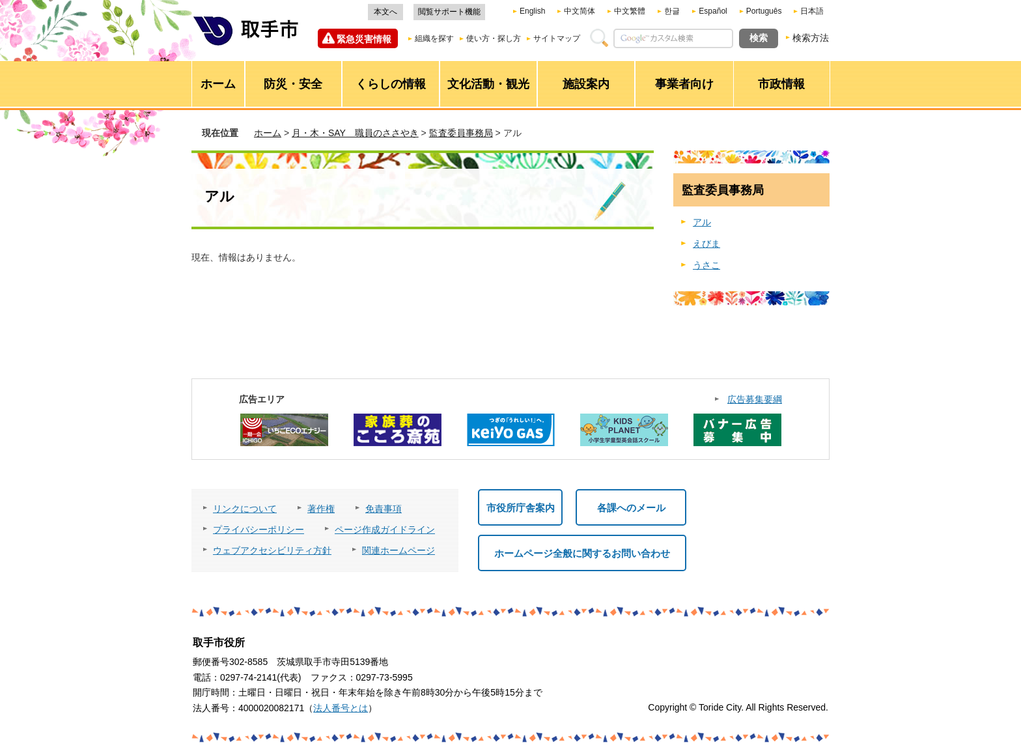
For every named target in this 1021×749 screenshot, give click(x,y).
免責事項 (383, 508)
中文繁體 (629, 11)
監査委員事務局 (461, 133)
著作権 (321, 508)
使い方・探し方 (493, 38)
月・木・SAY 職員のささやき (355, 133)
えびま (706, 243)
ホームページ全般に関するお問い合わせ (582, 553)
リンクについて (245, 508)
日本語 (812, 11)
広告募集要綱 (754, 399)
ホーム (267, 133)
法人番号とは (340, 708)
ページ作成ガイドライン (385, 529)
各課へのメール (631, 507)
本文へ (385, 11)
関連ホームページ (398, 550)
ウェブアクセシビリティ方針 (272, 550)
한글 (672, 11)
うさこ (706, 265)
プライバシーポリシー (258, 529)
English (532, 11)
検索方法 (810, 38)
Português (764, 11)
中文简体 (579, 11)
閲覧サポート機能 (449, 11)
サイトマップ (556, 38)
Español (713, 11)
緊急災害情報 (364, 39)
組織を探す (434, 38)
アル (702, 222)
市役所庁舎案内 (520, 507)
